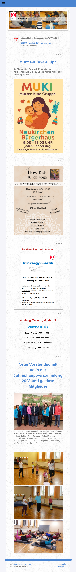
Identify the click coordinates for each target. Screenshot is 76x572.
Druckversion (17, 564)
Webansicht (61, 566)
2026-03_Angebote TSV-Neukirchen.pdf (36, 43)
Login (63, 564)
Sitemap (28, 564)
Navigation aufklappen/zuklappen (38, 3)
